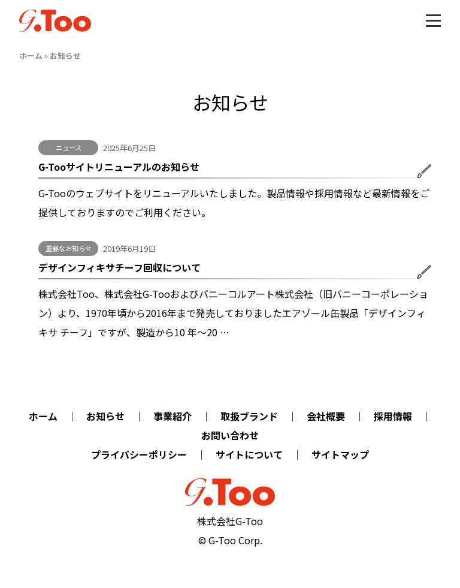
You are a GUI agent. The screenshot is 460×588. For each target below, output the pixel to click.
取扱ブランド (249, 416)
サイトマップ (340, 454)
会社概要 (326, 416)
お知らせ (105, 416)
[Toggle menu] (433, 21)
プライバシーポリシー (139, 454)
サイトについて (249, 454)
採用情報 (393, 416)
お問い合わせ (230, 435)
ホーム (31, 55)
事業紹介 (172, 416)
